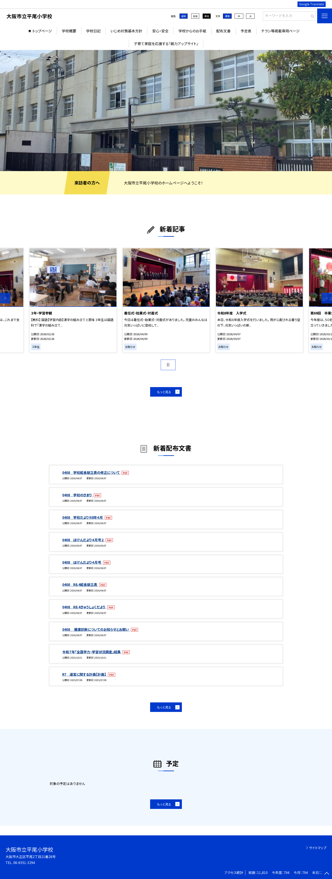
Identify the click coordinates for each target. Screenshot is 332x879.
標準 (227, 16)
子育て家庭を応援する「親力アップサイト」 (166, 43)
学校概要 (69, 30)
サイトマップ (317, 847)
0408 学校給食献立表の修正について (91, 472)
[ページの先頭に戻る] (326, 873)
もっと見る (164, 392)
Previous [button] (5, 298)
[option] (166, 110)
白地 (195, 16)
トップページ (42, 30)
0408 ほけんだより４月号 (82, 562)
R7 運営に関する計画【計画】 (84, 674)
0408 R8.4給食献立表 (80, 584)
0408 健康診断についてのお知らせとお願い (96, 629)
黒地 (206, 16)
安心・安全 (160, 30)
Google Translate (311, 4)
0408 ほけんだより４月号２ (83, 539)
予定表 (246, 30)
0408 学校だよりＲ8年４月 (83, 517)
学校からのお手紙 (192, 30)
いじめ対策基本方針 (126, 30)
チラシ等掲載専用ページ (280, 30)
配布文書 (223, 30)
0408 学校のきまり (77, 494)
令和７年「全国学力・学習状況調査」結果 (92, 651)
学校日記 (93, 30)
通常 (183, 16)
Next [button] (326, 298)
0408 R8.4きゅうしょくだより (84, 606)
